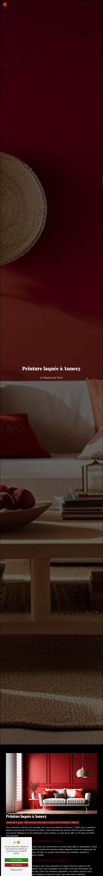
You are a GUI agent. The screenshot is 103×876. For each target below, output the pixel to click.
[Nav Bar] (4, 4)
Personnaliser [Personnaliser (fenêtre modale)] (16, 870)
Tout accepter (16, 860)
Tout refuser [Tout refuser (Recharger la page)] (16, 865)
